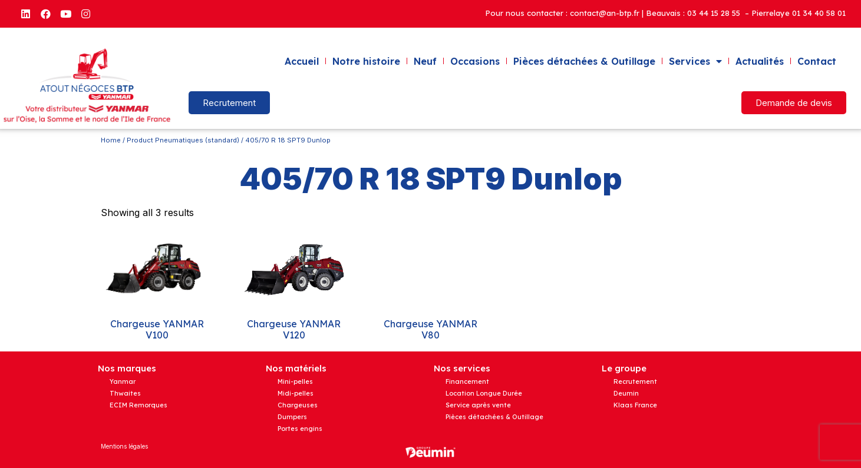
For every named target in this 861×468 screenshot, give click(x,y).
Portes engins (300, 428)
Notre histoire (366, 61)
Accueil (302, 61)
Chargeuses (298, 405)
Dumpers (292, 417)
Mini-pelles (295, 381)
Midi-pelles (296, 393)
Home (111, 140)
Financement (467, 381)
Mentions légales (124, 446)
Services (695, 61)
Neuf (425, 61)
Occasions (475, 61)
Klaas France (635, 405)
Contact (816, 61)
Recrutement (635, 381)
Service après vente (478, 405)
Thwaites (125, 393)
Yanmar (123, 381)
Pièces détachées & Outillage (584, 61)
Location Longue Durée (484, 393)
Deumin (626, 393)
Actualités (759, 61)
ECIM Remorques (138, 405)
